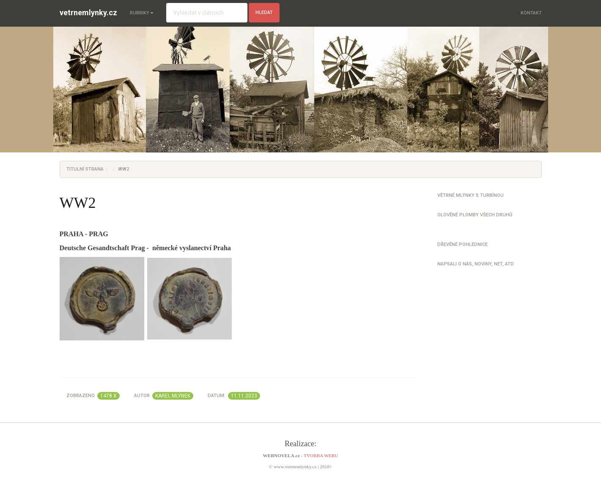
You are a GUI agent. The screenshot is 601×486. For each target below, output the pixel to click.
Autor (163, 396)
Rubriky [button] (142, 13)
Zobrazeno (93, 396)
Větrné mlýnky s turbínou (470, 195)
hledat (264, 12)
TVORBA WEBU (321, 455)
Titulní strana (85, 169)
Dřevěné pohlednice (462, 244)
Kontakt (531, 13)
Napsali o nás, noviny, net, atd (475, 264)
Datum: (234, 396)
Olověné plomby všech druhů (474, 215)
